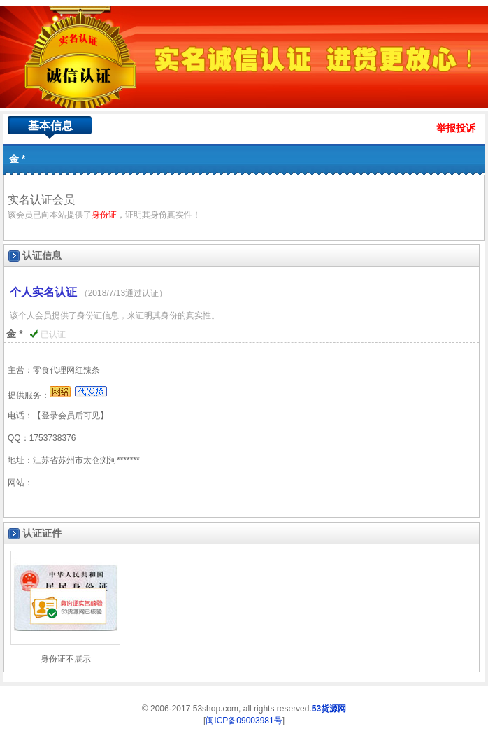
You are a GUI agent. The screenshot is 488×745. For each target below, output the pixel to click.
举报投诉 (455, 128)
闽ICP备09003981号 (244, 720)
